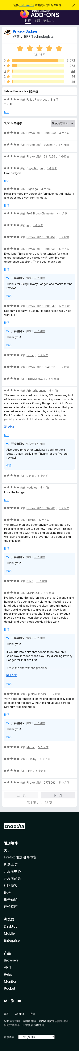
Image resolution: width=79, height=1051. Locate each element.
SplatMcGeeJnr (36, 694)
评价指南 (11, 907)
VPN (7, 967)
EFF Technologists (39, 36)
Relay (8, 974)
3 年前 (54, 99)
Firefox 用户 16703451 (41, 237)
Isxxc (30, 581)
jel (28, 225)
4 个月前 (64, 132)
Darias (30, 475)
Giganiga (32, 188)
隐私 (6, 1013)
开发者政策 (12, 878)
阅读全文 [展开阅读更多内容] (9, 426)
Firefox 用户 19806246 (41, 248)
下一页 (57, 795)
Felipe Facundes (37, 99)
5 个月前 (64, 237)
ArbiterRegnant (36, 390)
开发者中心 (12, 871)
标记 (6, 112)
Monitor (10, 981)
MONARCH (33, 592)
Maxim (31, 747)
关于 (7, 850)
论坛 (7, 892)
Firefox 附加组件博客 (20, 857)
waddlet (32, 487)
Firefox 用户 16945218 (41, 367)
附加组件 (11, 843)
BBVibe (31, 520)
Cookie (19, 1013)
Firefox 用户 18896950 (41, 132)
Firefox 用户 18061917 (41, 144)
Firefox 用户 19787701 (41, 508)
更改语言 (9, 1037)
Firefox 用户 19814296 (41, 156)
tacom (30, 355)
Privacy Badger (25, 31)
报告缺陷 (11, 899)
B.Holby (31, 759)
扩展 (28, 21)
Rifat (29, 770)
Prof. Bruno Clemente (40, 213)
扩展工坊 (11, 864)
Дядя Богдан (35, 168)
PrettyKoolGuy (36, 378)
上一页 (21, 795)
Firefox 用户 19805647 (41, 306)
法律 (32, 1013)
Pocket (9, 988)
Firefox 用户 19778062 (41, 782)
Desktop (10, 926)
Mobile (9, 933)
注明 (17, 1021)
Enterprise (12, 940)
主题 (37, 21)
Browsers (11, 960)
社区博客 (11, 885)
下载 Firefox (26, 5)
